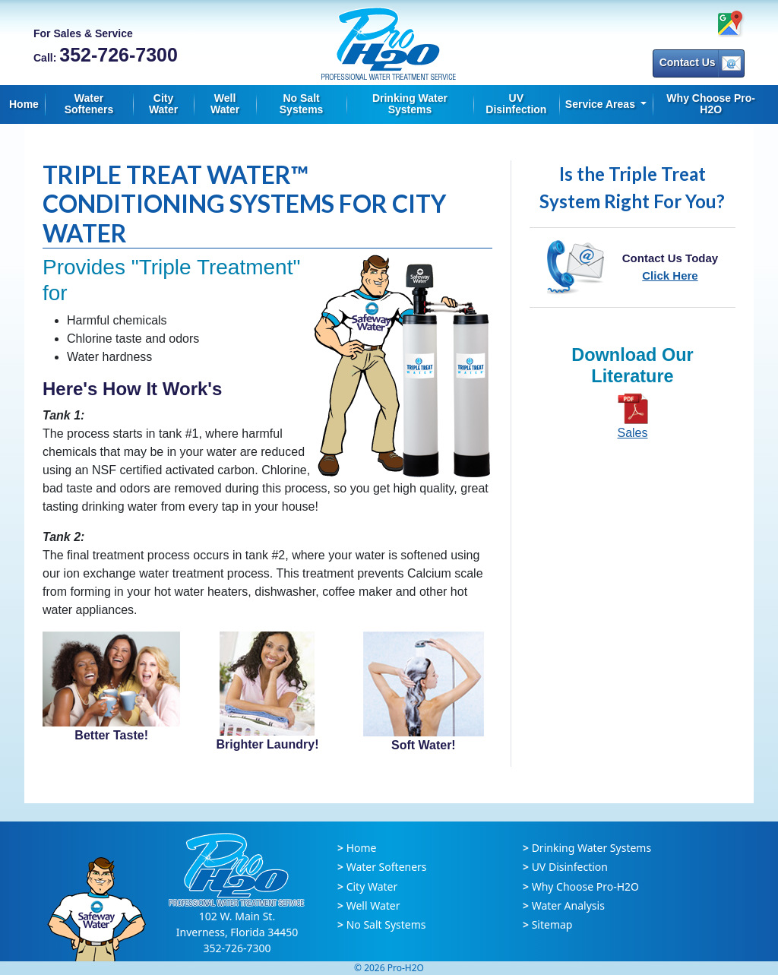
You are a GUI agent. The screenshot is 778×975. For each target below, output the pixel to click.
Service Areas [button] (601, 104)
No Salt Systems (302, 104)
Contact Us (700, 63)
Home (24, 104)
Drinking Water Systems (410, 104)
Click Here (669, 275)
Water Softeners (89, 104)
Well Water (224, 104)
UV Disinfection (515, 104)
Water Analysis (568, 905)
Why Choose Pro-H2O (710, 104)
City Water (163, 104)
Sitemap (552, 924)
